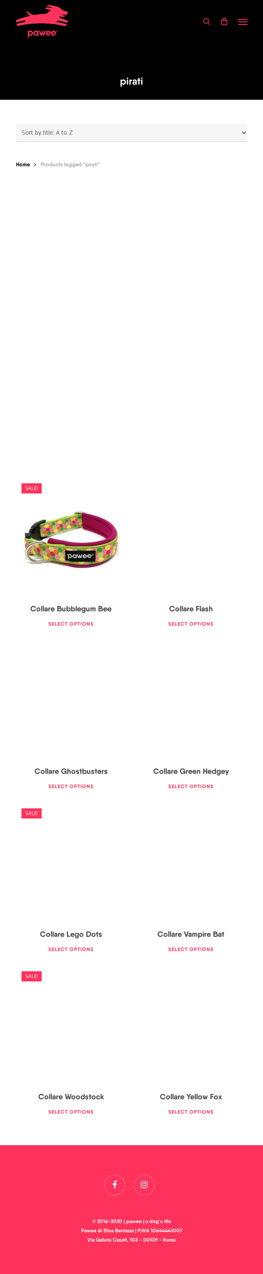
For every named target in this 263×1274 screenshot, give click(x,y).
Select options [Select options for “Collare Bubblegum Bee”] (71, 624)
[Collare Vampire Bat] (190, 862)
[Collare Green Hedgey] (190, 699)
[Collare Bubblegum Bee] (71, 537)
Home (23, 164)
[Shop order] (131, 133)
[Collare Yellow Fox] (190, 1025)
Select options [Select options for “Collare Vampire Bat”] (191, 949)
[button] (242, 21)
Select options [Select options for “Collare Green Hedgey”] (191, 786)
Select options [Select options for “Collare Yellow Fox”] (191, 1112)
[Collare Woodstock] (71, 1025)
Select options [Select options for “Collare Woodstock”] (71, 1112)
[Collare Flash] (190, 537)
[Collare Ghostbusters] (71, 699)
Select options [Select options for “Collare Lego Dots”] (71, 949)
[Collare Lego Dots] (71, 862)
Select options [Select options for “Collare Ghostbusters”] (71, 786)
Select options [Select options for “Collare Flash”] (191, 624)
